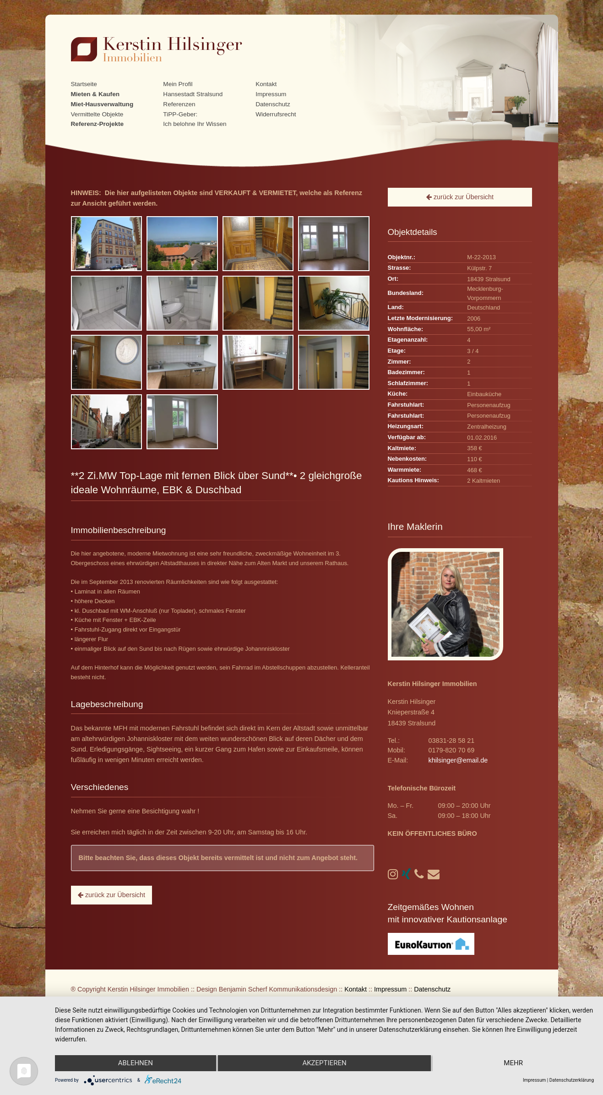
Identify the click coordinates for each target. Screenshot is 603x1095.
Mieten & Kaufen (95, 94)
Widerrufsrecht (275, 114)
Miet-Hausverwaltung (102, 104)
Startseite (84, 84)
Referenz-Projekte (97, 123)
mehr (513, 1063)
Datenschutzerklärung (571, 1080)
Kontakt (266, 84)
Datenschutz (272, 104)
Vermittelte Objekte (97, 114)
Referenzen (179, 104)
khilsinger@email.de (458, 760)
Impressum (270, 94)
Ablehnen (135, 1063)
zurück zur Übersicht (111, 895)
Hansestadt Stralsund (193, 94)
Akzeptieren (324, 1063)
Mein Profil (177, 84)
